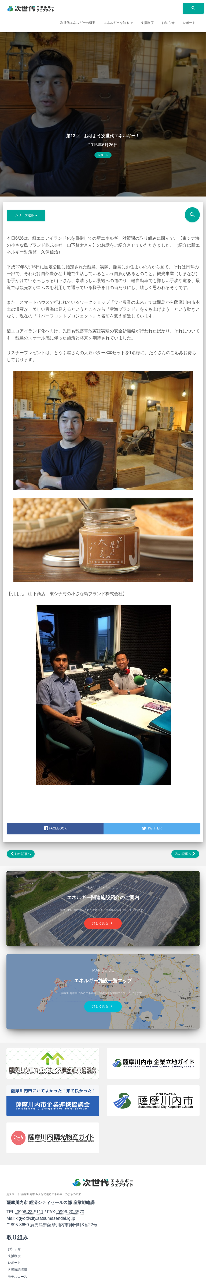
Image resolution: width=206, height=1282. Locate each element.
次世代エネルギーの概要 (77, 23)
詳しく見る (103, 923)
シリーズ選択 (26, 215)
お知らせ (168, 23)
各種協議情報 (17, 1270)
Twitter (151, 828)
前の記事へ (20, 853)
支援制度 (147, 23)
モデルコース (17, 1277)
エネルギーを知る (118, 23)
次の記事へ (185, 853)
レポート (189, 23)
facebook (55, 828)
